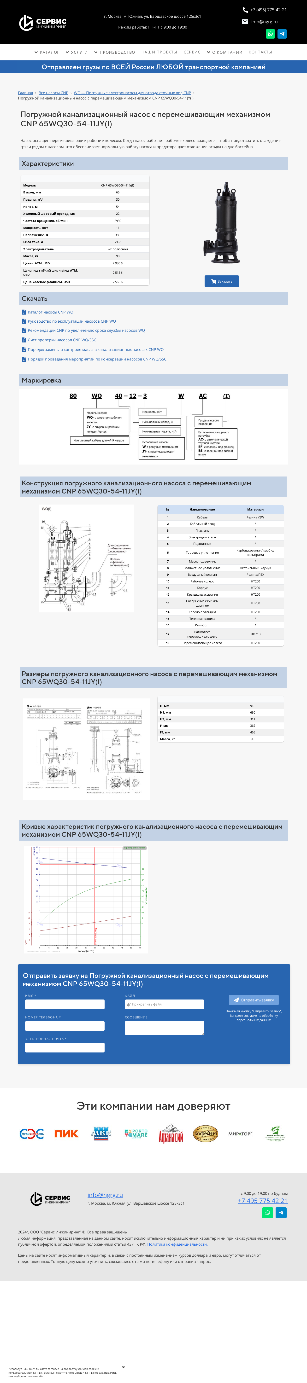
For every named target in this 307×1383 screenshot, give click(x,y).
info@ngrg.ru (105, 1195)
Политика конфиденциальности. (177, 1244)
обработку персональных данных (257, 1017)
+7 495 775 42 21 (263, 1200)
